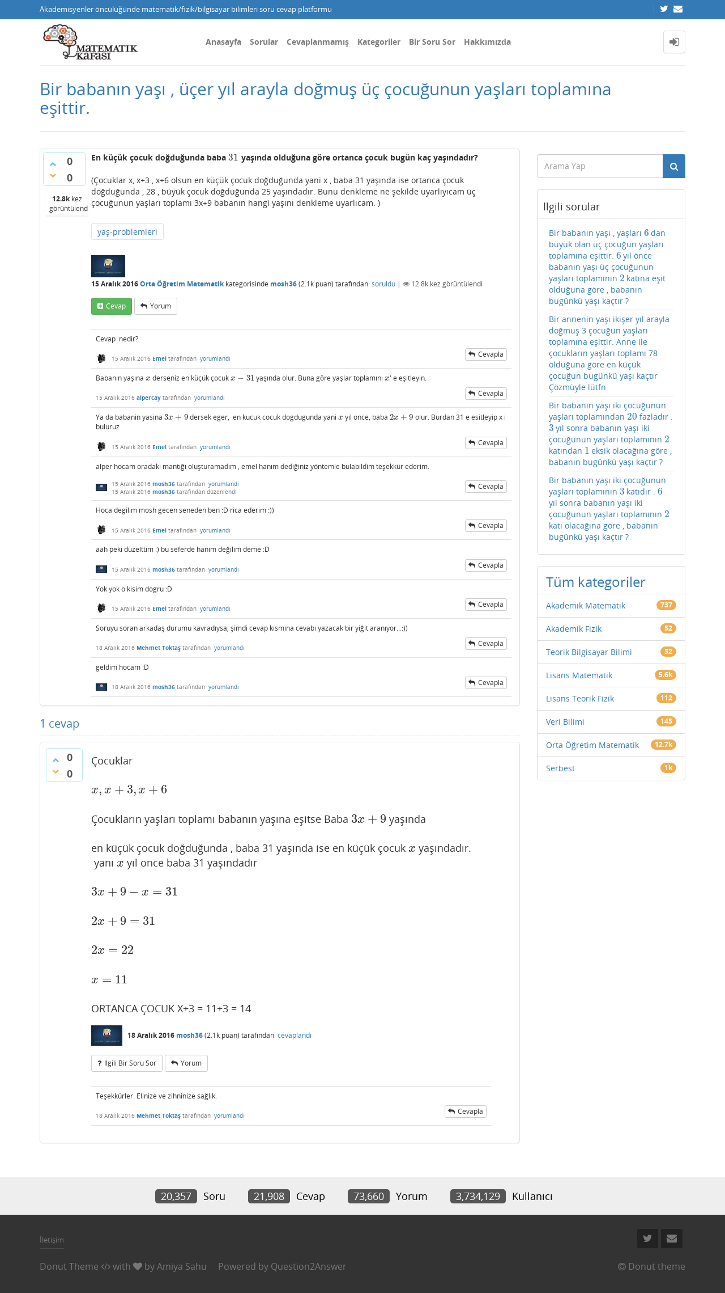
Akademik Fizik (574, 628)
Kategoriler (378, 41)
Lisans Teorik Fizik (580, 698)
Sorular (264, 41)
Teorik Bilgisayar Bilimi (589, 651)
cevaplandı (295, 1035)
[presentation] (233, 157)
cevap (116, 306)
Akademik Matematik (585, 605)
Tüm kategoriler (596, 581)
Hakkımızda (487, 41)
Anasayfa (223, 41)
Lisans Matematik (579, 675)
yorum (160, 306)
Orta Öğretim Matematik (182, 284)
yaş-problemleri (127, 231)
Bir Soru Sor (432, 41)
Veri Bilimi (565, 721)
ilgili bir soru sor (130, 1063)
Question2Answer (309, 1266)
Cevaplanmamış (318, 41)
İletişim (52, 1240)
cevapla (491, 354)
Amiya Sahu (182, 1266)
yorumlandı (215, 358)
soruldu (383, 284)
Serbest (560, 768)
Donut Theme (69, 1266)
